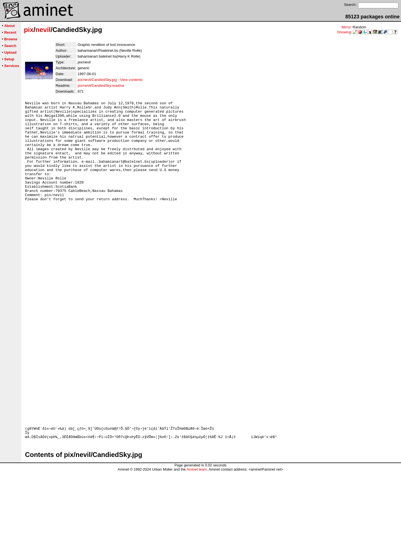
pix (29, 29)
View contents (131, 80)
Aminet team (197, 537)
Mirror (346, 27)
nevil (43, 29)
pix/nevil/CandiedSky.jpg (97, 80)
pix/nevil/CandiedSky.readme (101, 85)
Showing (344, 32)
